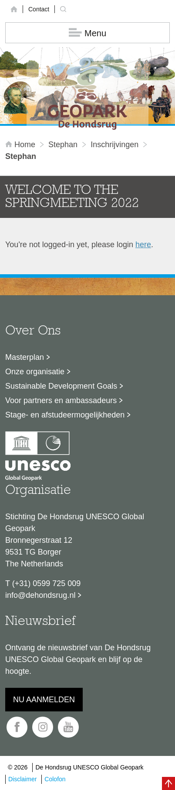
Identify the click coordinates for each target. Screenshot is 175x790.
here (143, 244)
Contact (38, 9)
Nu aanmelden (44, 699)
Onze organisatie (34, 371)
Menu (87, 33)
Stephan (62, 144)
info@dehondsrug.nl (40, 595)
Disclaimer (22, 779)
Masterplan (24, 357)
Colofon (54, 779)
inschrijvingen (114, 144)
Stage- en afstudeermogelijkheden (65, 415)
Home (21, 144)
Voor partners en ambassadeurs (61, 400)
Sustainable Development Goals (61, 386)
